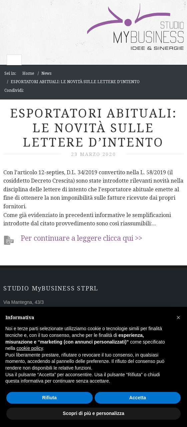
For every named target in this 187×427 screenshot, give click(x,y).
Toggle (14, 59)
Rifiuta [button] (49, 397)
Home (28, 73)
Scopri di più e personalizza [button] (93, 413)
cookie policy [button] (29, 348)
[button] (178, 317)
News (46, 73)
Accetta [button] (137, 397)
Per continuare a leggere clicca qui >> (81, 238)
